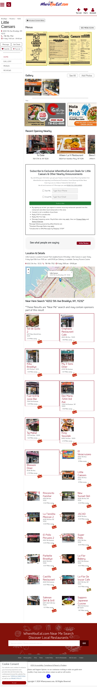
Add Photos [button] (87, 75)
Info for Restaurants (61, 659)
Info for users (72, 659)
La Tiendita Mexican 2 (49, 517)
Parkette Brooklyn (48, 558)
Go (84, 644)
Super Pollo (81, 538)
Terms (41, 659)
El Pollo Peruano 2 (48, 538)
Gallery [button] (7, 61)
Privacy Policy (81, 220)
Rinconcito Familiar (48, 496)
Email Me (47, 197)
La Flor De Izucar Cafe (84, 579)
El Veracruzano (84, 454)
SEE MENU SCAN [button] (87, 28)
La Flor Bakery (81, 558)
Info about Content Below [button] (35, 20)
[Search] (65, 190)
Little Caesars (82, 475)
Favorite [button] (5, 49)
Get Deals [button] (16, 44)
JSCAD (82, 515)
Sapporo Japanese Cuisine (83, 601)
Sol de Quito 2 (32, 331)
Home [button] (5, 57)
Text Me (47, 191)
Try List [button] (16, 49)
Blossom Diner (30, 468)
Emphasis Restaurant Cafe (67, 333)
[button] (8, 4)
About (19, 659)
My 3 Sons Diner (66, 366)
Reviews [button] (7, 70)
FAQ (35, 659)
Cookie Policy (49, 659)
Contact (81, 659)
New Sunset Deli (84, 496)
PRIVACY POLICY (16, 678)
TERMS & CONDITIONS (18, 676)
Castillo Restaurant (49, 579)
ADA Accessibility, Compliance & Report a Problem (49, 667)
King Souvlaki (65, 436)
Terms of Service (37, 223)
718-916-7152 (8, 36)
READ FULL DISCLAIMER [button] (74, 185)
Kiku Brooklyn (31, 366)
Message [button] (5, 44)
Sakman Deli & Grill (48, 600)
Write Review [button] (82, 244)
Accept (14, 683)
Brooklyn (4, 19)
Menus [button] (6, 66)
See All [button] (72, 75)
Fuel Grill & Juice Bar (32, 399)
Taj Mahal (31, 434)
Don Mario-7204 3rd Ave (66, 400)
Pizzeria (13, 19)
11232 (19, 19)
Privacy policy (27, 659)
